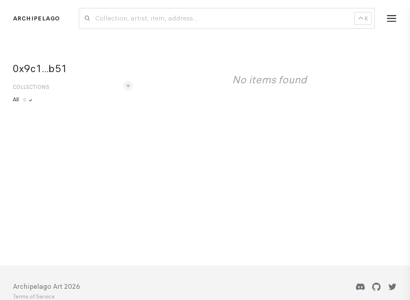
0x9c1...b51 (40, 68)
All (23, 99)
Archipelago (36, 18)
